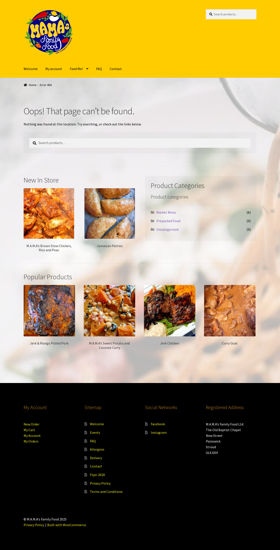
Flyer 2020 (97, 475)
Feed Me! (76, 69)
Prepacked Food (168, 221)
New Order (31, 424)
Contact (116, 69)
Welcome (31, 69)
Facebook (158, 424)
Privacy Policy (100, 483)
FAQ (99, 69)
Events (95, 432)
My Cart (29, 430)
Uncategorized (167, 229)
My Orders (31, 441)
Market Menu (166, 212)
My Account (32, 435)
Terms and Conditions (106, 491)
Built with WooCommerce (66, 525)
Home (33, 85)
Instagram (159, 432)
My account (53, 69)
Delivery (96, 458)
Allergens (97, 449)
